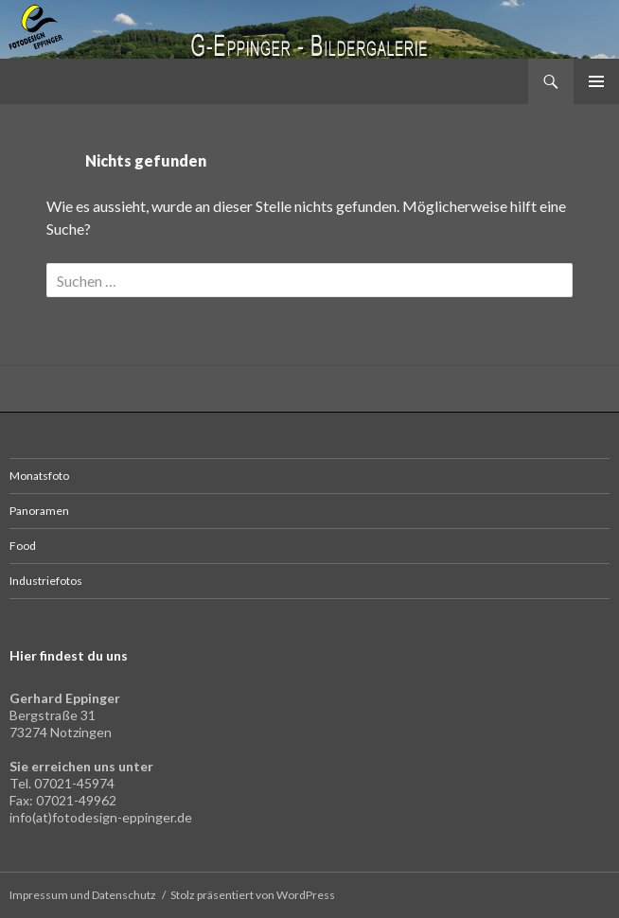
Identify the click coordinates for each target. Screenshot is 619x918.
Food (22, 545)
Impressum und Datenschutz (82, 895)
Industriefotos (45, 581)
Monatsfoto (39, 475)
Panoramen (39, 510)
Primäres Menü (596, 81)
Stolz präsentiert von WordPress (252, 895)
